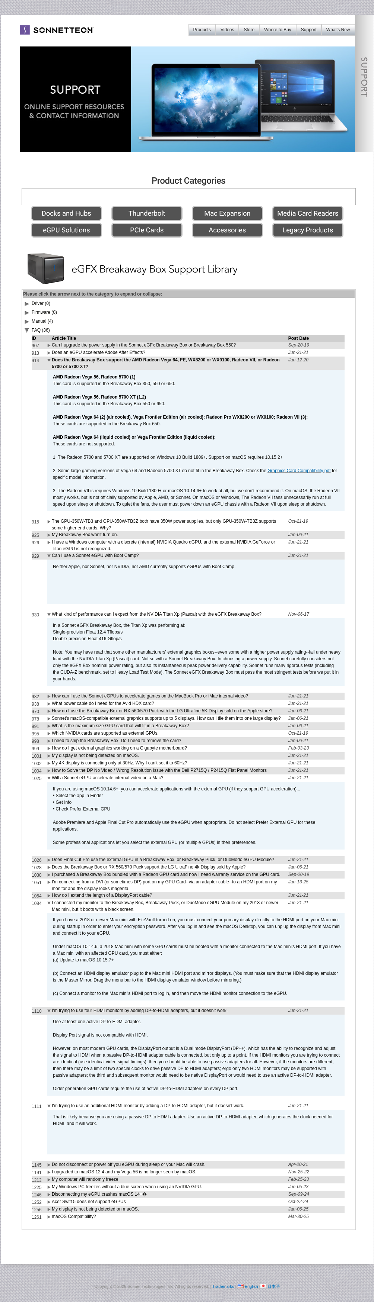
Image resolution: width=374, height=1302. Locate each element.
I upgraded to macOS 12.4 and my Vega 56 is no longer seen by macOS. (124, 1171)
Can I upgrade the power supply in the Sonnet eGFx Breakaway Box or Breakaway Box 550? (144, 345)
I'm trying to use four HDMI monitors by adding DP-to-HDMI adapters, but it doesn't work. (140, 1010)
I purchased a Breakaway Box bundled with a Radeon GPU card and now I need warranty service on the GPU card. (166, 874)
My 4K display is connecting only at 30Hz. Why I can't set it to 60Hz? (119, 763)
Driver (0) (41, 303)
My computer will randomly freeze (85, 1179)
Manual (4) (42, 321)
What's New (338, 29)
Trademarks (223, 1286)
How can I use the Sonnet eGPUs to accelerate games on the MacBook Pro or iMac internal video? (150, 696)
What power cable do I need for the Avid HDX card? (103, 703)
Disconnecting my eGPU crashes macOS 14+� (99, 1194)
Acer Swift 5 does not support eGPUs (89, 1201)
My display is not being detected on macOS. (95, 755)
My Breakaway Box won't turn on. (85, 534)
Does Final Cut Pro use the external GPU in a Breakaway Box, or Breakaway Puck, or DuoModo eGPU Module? (163, 859)
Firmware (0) (44, 312)
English (251, 1286)
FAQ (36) (41, 330)
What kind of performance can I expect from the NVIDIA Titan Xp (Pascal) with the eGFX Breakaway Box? (157, 614)
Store (249, 29)
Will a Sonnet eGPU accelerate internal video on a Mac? (108, 777)
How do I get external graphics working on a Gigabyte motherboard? (119, 748)
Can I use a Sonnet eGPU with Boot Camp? (95, 555)
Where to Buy (277, 29)
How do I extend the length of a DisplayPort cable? (102, 895)
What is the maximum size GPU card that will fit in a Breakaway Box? (120, 725)
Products (202, 29)
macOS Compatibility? (74, 1216)
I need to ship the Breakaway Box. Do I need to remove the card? (116, 740)
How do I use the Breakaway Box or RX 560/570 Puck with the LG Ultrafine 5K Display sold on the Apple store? (162, 710)
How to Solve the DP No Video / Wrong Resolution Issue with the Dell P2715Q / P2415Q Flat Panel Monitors (159, 770)
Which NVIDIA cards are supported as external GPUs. (105, 733)
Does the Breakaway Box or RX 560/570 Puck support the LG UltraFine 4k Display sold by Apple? (148, 867)
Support (309, 29)
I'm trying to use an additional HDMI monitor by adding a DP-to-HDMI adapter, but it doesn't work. (148, 1105)
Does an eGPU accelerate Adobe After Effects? (98, 352)
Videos (227, 29)
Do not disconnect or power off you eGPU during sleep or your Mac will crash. (129, 1164)
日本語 (273, 1286)
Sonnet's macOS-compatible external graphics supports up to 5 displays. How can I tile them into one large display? (166, 718)
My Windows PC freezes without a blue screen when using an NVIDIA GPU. (127, 1186)
